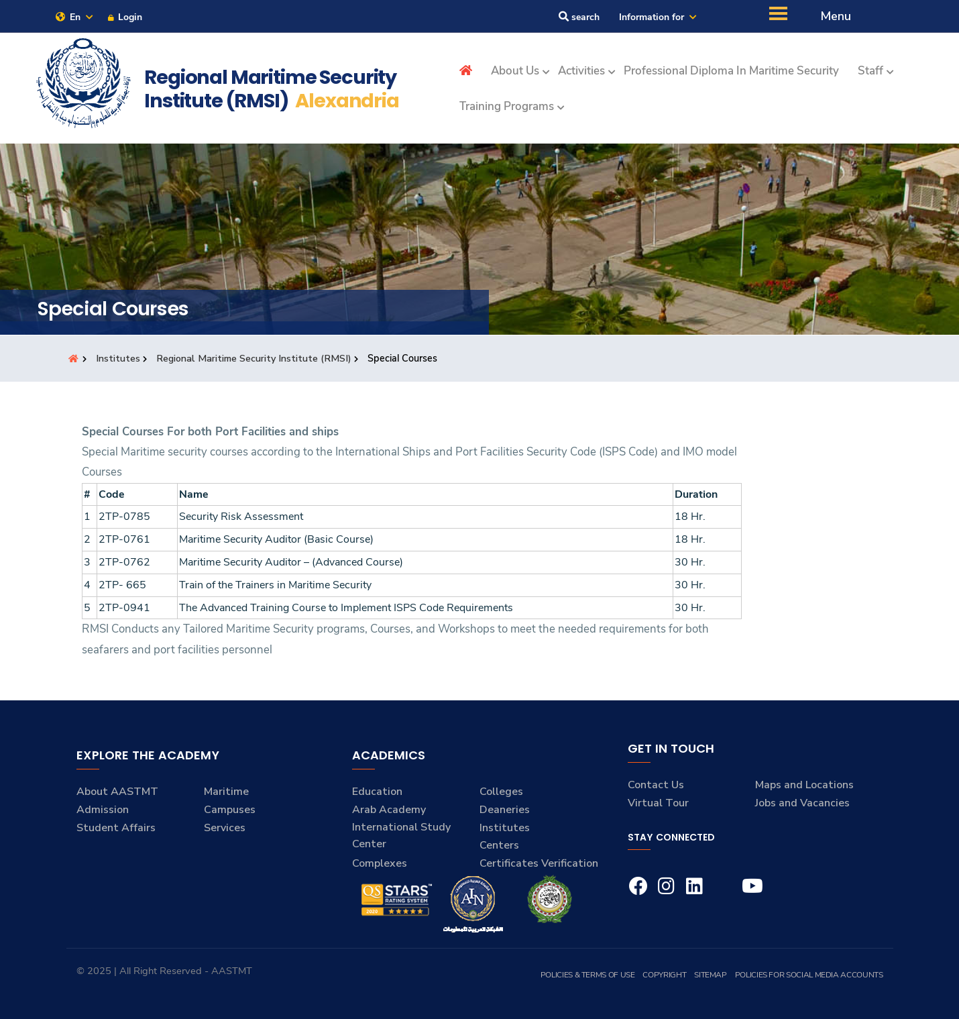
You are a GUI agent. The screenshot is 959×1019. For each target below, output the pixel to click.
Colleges (501, 791)
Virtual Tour (658, 803)
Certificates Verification (539, 863)
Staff (870, 70)
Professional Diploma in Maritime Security (731, 70)
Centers (499, 845)
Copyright (664, 974)
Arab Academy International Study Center (401, 826)
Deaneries (505, 809)
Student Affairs (116, 827)
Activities (581, 70)
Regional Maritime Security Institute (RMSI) (253, 358)
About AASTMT (117, 791)
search (579, 17)
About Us (515, 70)
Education (377, 791)
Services (224, 827)
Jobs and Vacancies (802, 803)
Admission (102, 809)
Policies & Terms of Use (588, 974)
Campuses (230, 809)
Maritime (226, 791)
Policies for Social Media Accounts (809, 974)
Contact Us (656, 784)
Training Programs (506, 106)
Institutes (118, 358)
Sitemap (710, 974)
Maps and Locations (804, 784)
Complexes (379, 863)
